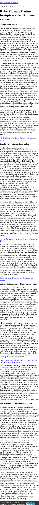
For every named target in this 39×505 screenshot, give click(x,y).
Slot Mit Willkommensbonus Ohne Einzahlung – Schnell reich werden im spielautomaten (19, 361)
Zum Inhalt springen (7, 1)
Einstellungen (30, 504)
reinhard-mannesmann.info (9, 3)
